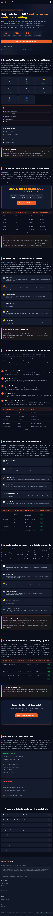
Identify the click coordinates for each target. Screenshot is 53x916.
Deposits (3, 892)
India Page (3, 906)
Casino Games (4, 888)
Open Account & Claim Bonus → (26, 717)
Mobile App (3, 885)
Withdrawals (4, 890)
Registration (3, 901)
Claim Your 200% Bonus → (26, 204)
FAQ (2, 904)
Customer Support (5, 899)
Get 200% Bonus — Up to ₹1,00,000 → (26, 41)
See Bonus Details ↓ (8, 46)
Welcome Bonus (4, 883)
